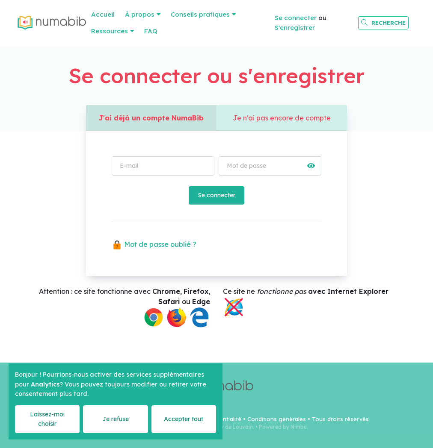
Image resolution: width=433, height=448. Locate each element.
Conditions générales (276, 419)
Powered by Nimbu (283, 427)
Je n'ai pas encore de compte (282, 118)
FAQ (150, 31)
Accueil (103, 14)
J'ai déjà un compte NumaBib (151, 118)
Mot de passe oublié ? (154, 244)
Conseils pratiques (200, 14)
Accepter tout (183, 419)
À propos (139, 14)
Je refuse (115, 419)
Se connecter (296, 18)
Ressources (109, 31)
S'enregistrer (295, 27)
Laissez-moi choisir (47, 418)
